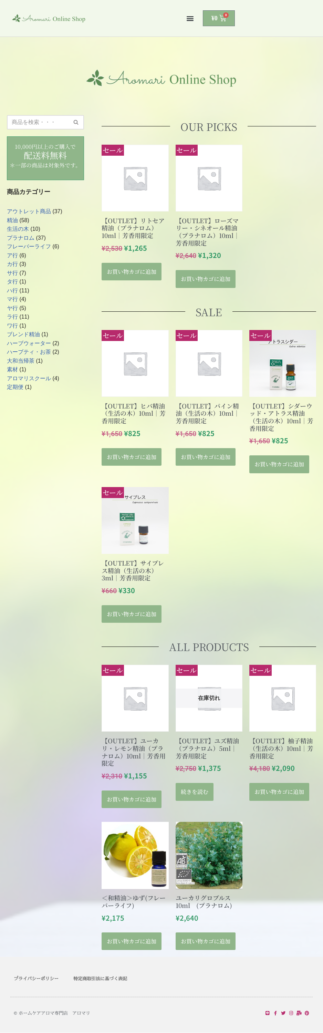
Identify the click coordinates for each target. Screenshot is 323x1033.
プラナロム (20, 238)
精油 (12, 221)
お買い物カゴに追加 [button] (131, 272)
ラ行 (12, 317)
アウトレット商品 (29, 212)
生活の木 (18, 229)
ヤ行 (12, 308)
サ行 (12, 273)
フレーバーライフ (29, 247)
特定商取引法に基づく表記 (100, 979)
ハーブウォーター (29, 344)
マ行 (12, 300)
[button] (190, 18)
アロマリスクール (29, 379)
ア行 (12, 256)
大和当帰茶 (20, 361)
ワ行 (12, 326)
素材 (12, 370)
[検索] (37, 122)
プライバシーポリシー (36, 979)
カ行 (12, 265)
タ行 (12, 282)
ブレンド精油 (23, 335)
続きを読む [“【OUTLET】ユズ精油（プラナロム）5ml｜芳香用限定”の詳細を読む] (194, 792)
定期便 (15, 388)
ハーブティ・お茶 (29, 352)
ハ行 (12, 291)
